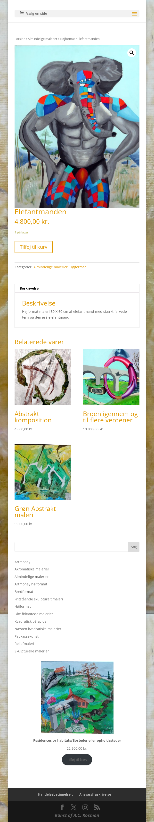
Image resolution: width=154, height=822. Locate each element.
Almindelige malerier (42, 39)
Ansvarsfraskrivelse (95, 794)
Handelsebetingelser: (55, 794)
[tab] (76, 288)
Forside (20, 39)
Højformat (67, 39)
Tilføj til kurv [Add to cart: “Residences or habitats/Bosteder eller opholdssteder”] (77, 759)
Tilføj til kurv (33, 247)
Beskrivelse (29, 288)
